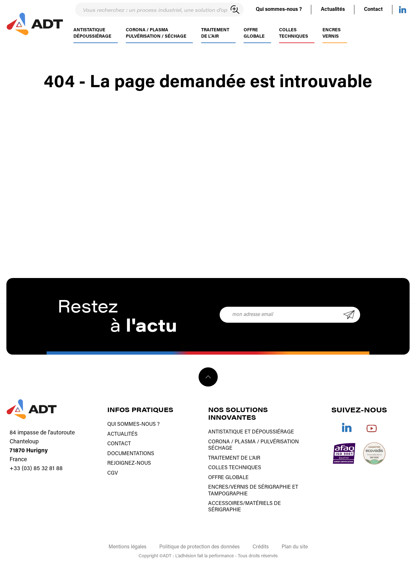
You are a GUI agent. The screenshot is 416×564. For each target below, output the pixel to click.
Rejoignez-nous (129, 462)
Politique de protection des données (199, 545)
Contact (373, 9)
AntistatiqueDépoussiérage (92, 38)
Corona (219, 441)
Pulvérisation (280, 441)
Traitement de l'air (234, 457)
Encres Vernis (331, 38)
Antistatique (225, 432)
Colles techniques (293, 38)
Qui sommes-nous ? (279, 9)
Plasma (245, 441)
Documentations (130, 453)
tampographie (228, 492)
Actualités (333, 9)
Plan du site (295, 545)
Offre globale (254, 38)
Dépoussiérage (273, 432)
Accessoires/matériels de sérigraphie (244, 505)
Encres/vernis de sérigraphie (249, 486)
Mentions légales (128, 545)
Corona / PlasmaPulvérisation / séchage (156, 38)
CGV (112, 472)
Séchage (220, 448)
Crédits (261, 545)
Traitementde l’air (215, 38)
